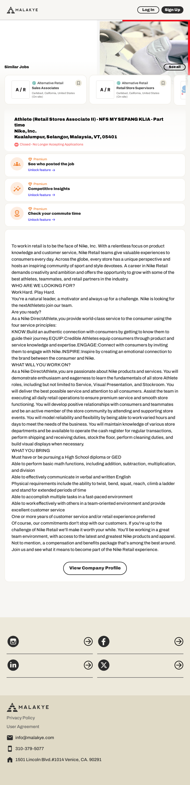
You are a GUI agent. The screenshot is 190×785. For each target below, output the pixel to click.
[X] (140, 668)
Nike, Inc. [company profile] (25, 131)
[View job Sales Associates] (45, 89)
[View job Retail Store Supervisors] (130, 89)
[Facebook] (140, 644)
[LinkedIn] (50, 668)
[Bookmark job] (78, 83)
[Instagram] (50, 644)
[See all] (175, 67)
